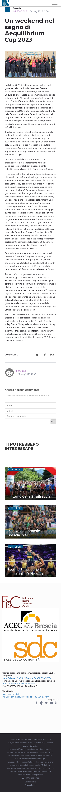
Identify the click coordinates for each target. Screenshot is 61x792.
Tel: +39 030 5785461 (40, 696)
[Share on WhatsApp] (52, 355)
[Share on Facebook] (44, 355)
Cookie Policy (30, 782)
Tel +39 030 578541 (43, 678)
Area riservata (30, 778)
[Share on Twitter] (37, 355)
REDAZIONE (20, 371)
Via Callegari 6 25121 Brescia (15, 696)
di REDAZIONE (20, 11)
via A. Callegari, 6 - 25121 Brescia (17, 678)
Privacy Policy (30, 785)
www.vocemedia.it (11, 694)
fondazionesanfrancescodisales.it (18, 683)
